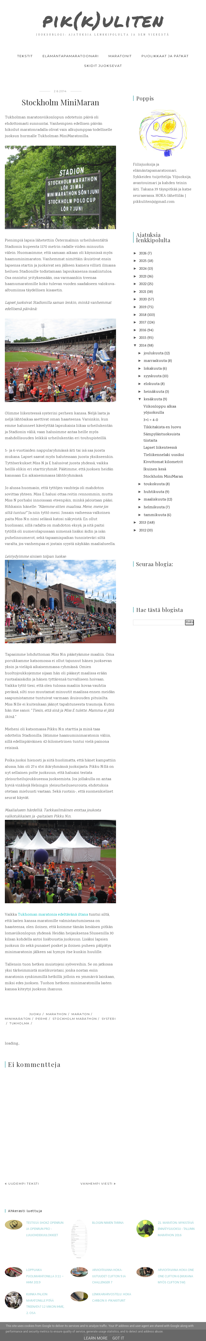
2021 (142, 292)
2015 (142, 338)
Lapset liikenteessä (160, 448)
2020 (143, 299)
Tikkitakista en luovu (162, 427)
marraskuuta (155, 361)
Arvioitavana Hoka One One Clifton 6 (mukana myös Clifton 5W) (176, 1276)
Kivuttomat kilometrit (163, 462)
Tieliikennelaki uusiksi (163, 455)
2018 (142, 315)
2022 (142, 284)
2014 (142, 346)
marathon (56, 1014)
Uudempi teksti (23, 1183)
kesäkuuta (153, 399)
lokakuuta (153, 369)
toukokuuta (154, 484)
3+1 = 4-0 (150, 420)
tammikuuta (155, 515)
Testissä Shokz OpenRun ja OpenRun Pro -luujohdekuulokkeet (44, 1229)
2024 (143, 269)
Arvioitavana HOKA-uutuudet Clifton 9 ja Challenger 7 (109, 1276)
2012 (142, 530)
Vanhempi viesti (97, 1183)
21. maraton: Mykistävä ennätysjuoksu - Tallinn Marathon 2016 (176, 1229)
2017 (142, 322)
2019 (142, 307)
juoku (35, 1014)
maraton (81, 1014)
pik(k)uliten (103, 19)
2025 (143, 261)
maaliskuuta (155, 499)
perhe (42, 1018)
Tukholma (19, 1023)
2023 (142, 276)
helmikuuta (154, 507)
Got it (118, 1338)
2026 (143, 253)
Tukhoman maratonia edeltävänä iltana (53, 915)
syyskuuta (152, 376)
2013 (142, 523)
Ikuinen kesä (154, 469)
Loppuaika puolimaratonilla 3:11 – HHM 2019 (44, 1276)
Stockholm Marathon (75, 1018)
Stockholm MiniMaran (163, 477)
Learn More (95, 1338)
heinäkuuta (154, 392)
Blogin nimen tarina (108, 1223)
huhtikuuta (154, 492)
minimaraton (18, 1018)
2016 (142, 330)
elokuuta (152, 384)
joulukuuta (153, 353)
